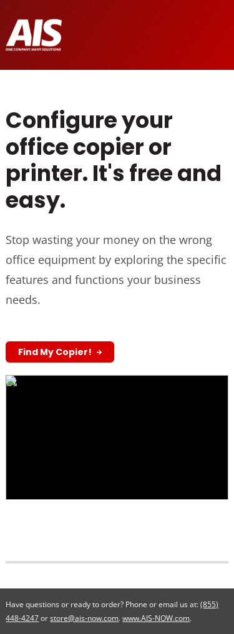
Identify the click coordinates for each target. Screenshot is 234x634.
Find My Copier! (56, 352)
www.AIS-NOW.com (156, 618)
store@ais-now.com (84, 618)
